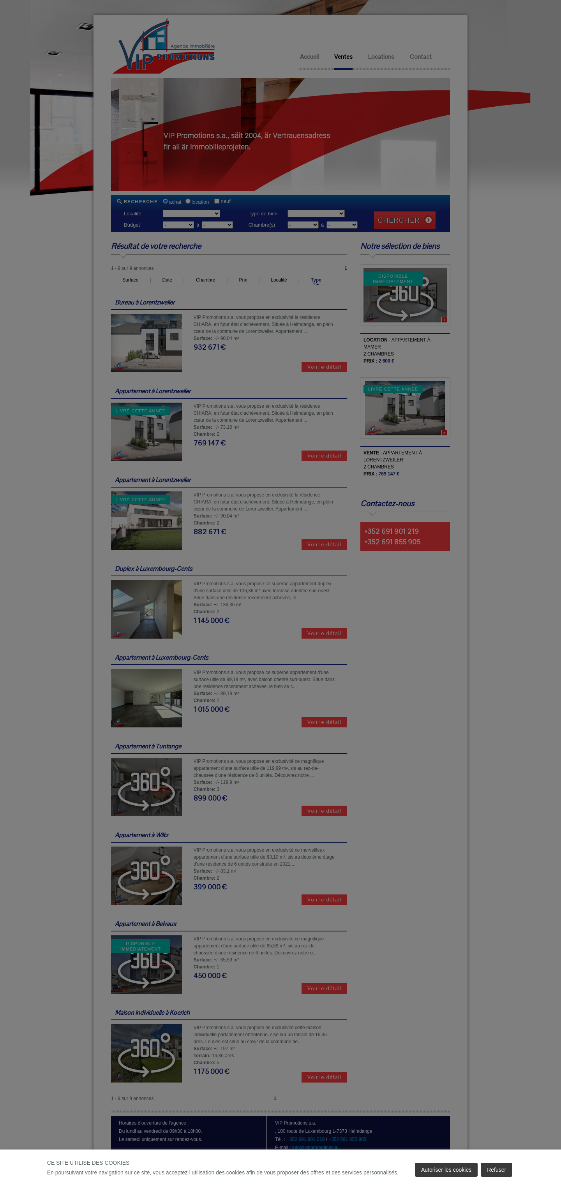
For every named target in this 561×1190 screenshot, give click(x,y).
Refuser (496, 1170)
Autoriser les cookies (446, 1170)
